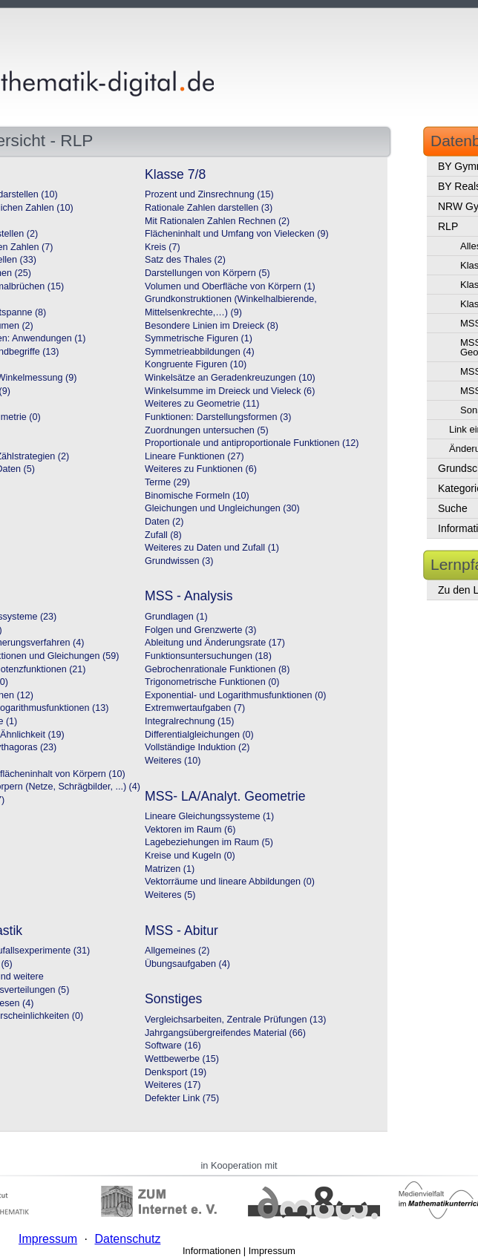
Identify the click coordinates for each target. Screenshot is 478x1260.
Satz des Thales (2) (185, 260)
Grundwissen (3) (179, 561)
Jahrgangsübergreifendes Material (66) (225, 1033)
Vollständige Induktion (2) (197, 747)
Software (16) (173, 1045)
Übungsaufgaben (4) (187, 964)
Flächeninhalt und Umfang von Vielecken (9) (237, 234)
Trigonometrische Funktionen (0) (212, 682)
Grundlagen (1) (176, 616)
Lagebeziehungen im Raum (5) (209, 842)
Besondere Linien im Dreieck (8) (211, 326)
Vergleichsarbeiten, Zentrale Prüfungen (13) (235, 1019)
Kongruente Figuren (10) (195, 364)
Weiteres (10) (172, 760)
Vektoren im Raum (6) (190, 829)
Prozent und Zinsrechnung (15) (209, 194)
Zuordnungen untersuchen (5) (207, 430)
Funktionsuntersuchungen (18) (208, 656)
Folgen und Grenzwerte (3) (201, 630)
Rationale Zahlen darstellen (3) (208, 208)
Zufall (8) (163, 535)
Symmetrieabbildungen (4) (200, 352)
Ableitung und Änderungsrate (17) (215, 642)
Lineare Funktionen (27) (194, 456)
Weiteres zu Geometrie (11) (202, 403)
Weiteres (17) (172, 1085)
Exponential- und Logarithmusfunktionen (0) (235, 695)
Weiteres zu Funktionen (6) (201, 469)
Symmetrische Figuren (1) (198, 338)
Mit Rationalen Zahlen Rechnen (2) (217, 221)
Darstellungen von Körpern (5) (207, 273)
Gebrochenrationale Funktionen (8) (217, 669)
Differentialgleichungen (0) (199, 734)
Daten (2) (164, 521)
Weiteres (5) (170, 895)
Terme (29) (167, 482)
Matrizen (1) (169, 869)
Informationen (211, 1250)
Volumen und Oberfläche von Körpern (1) (230, 286)
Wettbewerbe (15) (182, 1059)
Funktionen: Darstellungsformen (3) (218, 417)
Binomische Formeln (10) (197, 495)
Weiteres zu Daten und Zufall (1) (212, 547)
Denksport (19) (175, 1072)
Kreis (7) (162, 247)
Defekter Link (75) (182, 1098)
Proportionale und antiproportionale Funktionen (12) (251, 443)
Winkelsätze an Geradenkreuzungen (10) (230, 378)
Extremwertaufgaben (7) (195, 708)
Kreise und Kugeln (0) (190, 855)
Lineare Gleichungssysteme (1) (209, 816)
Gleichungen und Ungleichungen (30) (222, 508)
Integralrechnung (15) (189, 721)
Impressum (272, 1250)
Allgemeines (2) (177, 950)
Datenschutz (127, 1239)
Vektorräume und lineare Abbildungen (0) (230, 881)
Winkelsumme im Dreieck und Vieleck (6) (230, 391)
